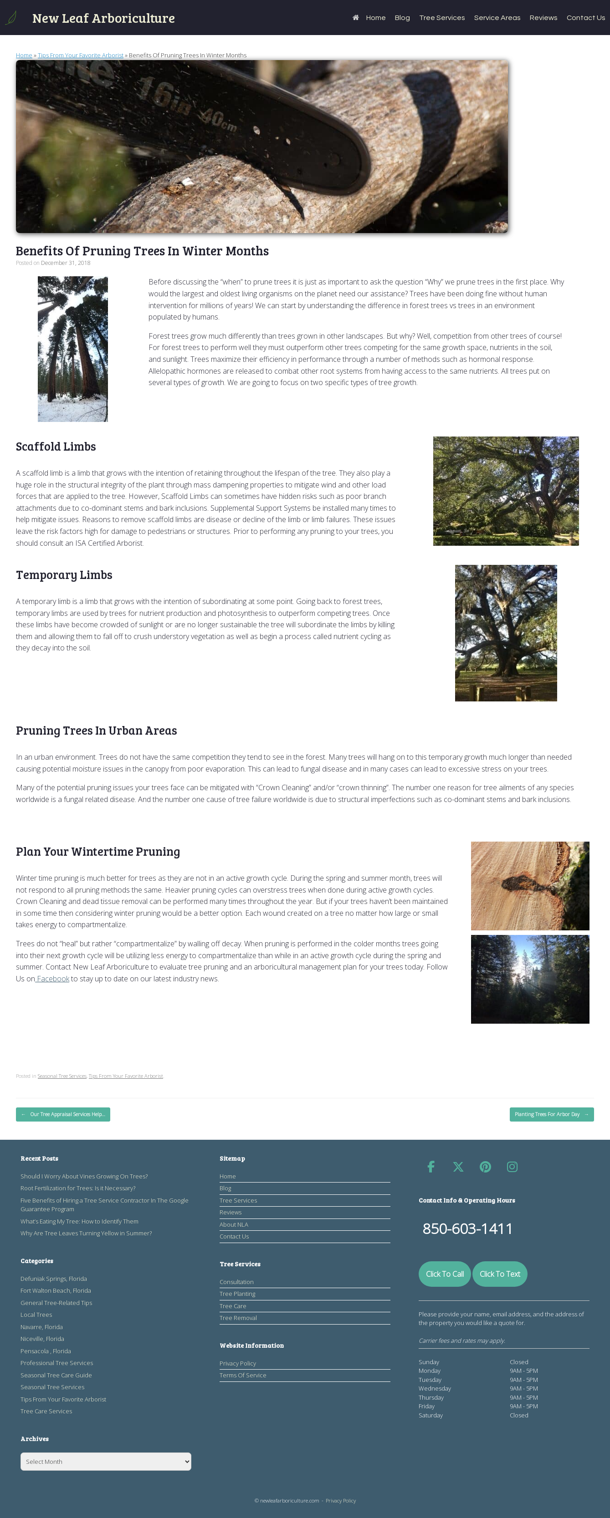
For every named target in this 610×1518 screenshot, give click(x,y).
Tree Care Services (46, 1411)
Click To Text (500, 1274)
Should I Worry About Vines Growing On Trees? (84, 1176)
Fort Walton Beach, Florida (56, 1290)
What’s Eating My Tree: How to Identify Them (79, 1221)
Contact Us (586, 17)
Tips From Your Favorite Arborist (80, 55)
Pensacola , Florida (46, 1351)
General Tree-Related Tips (56, 1303)
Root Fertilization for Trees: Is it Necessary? (78, 1188)
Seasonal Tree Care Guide (56, 1375)
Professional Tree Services (57, 1363)
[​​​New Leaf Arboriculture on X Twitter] (458, 1166)
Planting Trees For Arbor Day (552, 1114)
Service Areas (497, 17)
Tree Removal (238, 1318)
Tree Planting (237, 1294)
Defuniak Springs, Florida (54, 1278)
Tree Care (233, 1306)
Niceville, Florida (42, 1339)
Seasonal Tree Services (62, 1075)
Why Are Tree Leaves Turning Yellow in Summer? (86, 1233)
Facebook (52, 979)
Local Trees (36, 1314)
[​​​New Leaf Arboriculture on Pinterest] (485, 1166)
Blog (402, 17)
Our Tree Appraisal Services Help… (63, 1114)
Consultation (237, 1282)
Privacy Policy (238, 1363)
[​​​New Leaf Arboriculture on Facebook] (431, 1166)
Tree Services (442, 17)
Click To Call (445, 1274)
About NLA (234, 1224)
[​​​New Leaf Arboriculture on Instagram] (512, 1166)
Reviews (544, 17)
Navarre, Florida (42, 1327)
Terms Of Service (243, 1375)
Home (369, 17)
